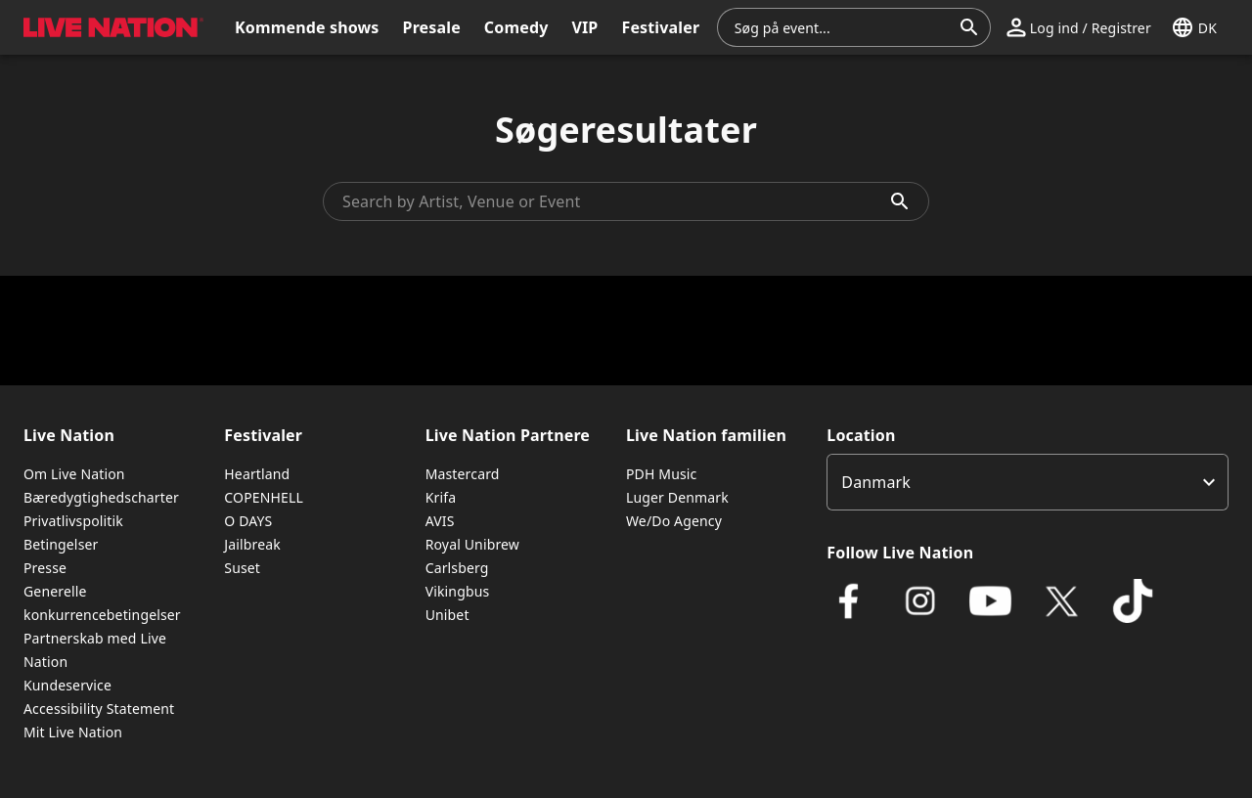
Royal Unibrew (472, 544)
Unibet (447, 614)
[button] (1079, 27)
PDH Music (661, 474)
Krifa (440, 497)
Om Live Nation (74, 474)
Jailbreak (252, 544)
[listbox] (1027, 482)
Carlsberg (457, 567)
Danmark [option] (876, 482)
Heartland (257, 474)
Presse (45, 567)
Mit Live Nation (72, 732)
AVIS (440, 520)
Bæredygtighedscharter (101, 497)
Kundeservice (67, 685)
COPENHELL (263, 497)
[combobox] (842, 27)
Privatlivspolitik (73, 520)
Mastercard (462, 474)
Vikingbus (457, 591)
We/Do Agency (674, 520)
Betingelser (60, 544)
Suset (242, 567)
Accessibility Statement (98, 708)
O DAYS (248, 520)
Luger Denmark (677, 497)
